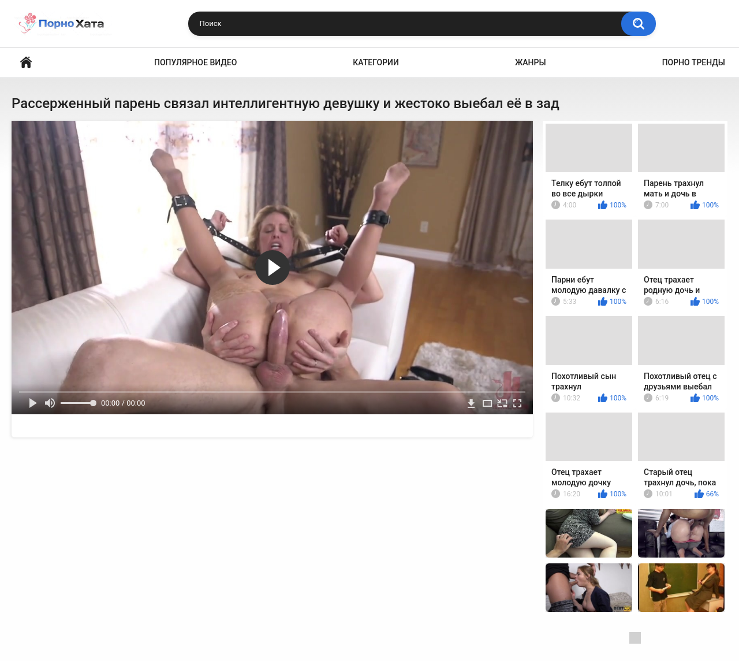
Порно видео (26, 62)
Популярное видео (195, 62)
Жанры (530, 62)
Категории (376, 62)
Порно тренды (693, 62)
